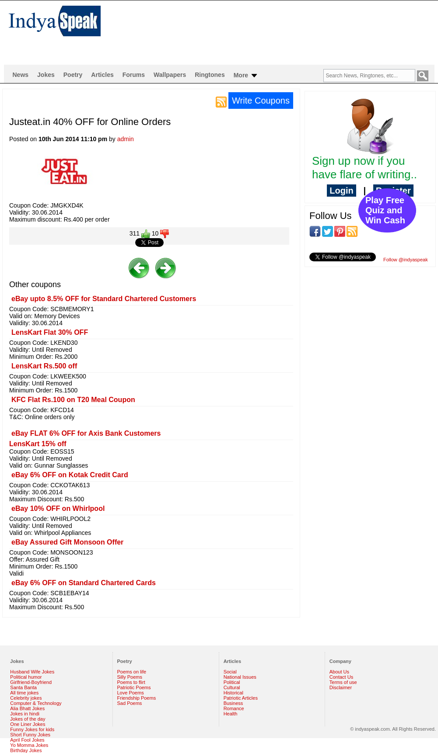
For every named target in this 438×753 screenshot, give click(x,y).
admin (125, 138)
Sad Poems (129, 703)
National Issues (240, 677)
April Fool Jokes (27, 740)
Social (230, 671)
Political (232, 682)
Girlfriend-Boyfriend (31, 682)
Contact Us (341, 677)
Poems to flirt (131, 682)
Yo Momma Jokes (29, 745)
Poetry (73, 74)
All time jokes (24, 692)
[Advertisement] (152, 32)
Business (233, 703)
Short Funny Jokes (30, 734)
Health (231, 713)
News (21, 74)
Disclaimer (340, 687)
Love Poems (130, 692)
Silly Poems (129, 677)
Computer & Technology (35, 703)
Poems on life (132, 671)
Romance (234, 708)
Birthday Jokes (26, 750)
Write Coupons (261, 100)
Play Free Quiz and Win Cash (385, 210)
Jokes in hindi (24, 713)
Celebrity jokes (26, 698)
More (246, 75)
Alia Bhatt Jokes (27, 708)
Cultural (232, 687)
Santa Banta (23, 687)
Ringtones (209, 74)
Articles (102, 74)
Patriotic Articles (241, 698)
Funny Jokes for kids (32, 729)
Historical (233, 692)
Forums (134, 74)
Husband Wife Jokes (32, 671)
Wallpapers (170, 74)
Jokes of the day (27, 719)
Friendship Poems (136, 698)
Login (341, 190)
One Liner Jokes (27, 724)
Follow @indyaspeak (405, 259)
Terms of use (343, 682)
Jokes (46, 74)
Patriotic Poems (134, 687)
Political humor (26, 677)
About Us (339, 671)
